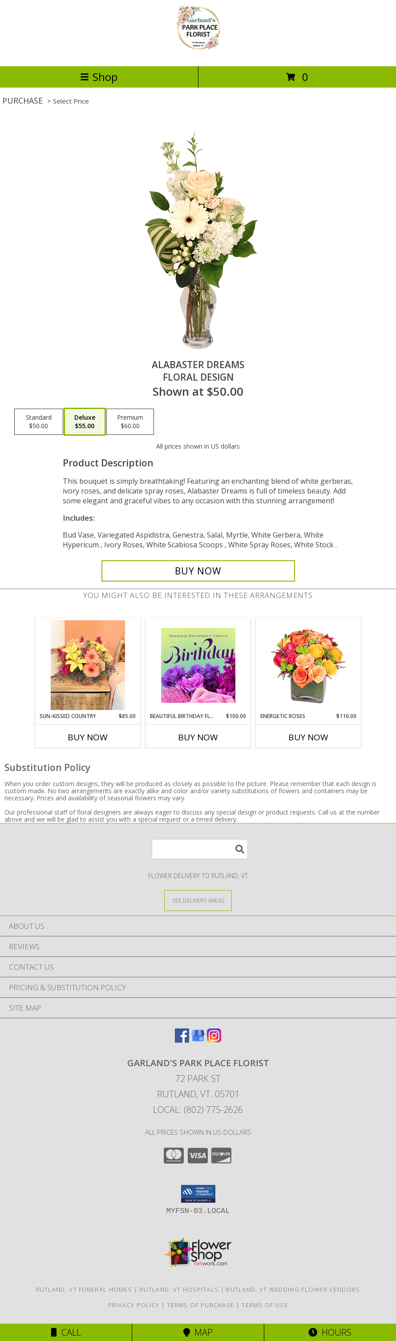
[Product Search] (200, 849)
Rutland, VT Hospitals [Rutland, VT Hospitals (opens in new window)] (179, 1289)
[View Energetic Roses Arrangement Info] (308, 665)
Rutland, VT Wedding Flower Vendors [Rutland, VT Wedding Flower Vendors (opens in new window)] (293, 1289)
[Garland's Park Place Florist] (198, 53)
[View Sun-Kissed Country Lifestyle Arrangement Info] (88, 665)
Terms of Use (265, 1305)
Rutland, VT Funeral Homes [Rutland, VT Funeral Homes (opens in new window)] (84, 1289)
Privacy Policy (133, 1305)
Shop (98, 76)
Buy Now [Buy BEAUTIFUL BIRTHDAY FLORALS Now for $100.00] (198, 737)
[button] (198, 1194)
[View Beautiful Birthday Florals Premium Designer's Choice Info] (198, 665)
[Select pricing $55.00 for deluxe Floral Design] (85, 422)
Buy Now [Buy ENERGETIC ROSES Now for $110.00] (308, 737)
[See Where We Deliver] (198, 900)
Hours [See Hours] (330, 1332)
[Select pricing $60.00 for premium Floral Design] (130, 422)
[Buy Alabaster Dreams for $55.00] (198, 571)
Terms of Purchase (200, 1305)
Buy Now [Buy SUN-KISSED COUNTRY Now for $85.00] (88, 737)
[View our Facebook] (182, 1040)
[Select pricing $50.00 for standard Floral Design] (39, 422)
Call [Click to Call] (66, 1332)
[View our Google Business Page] (198, 1040)
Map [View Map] (198, 1332)
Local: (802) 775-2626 (198, 1110)
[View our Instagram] (214, 1040)
